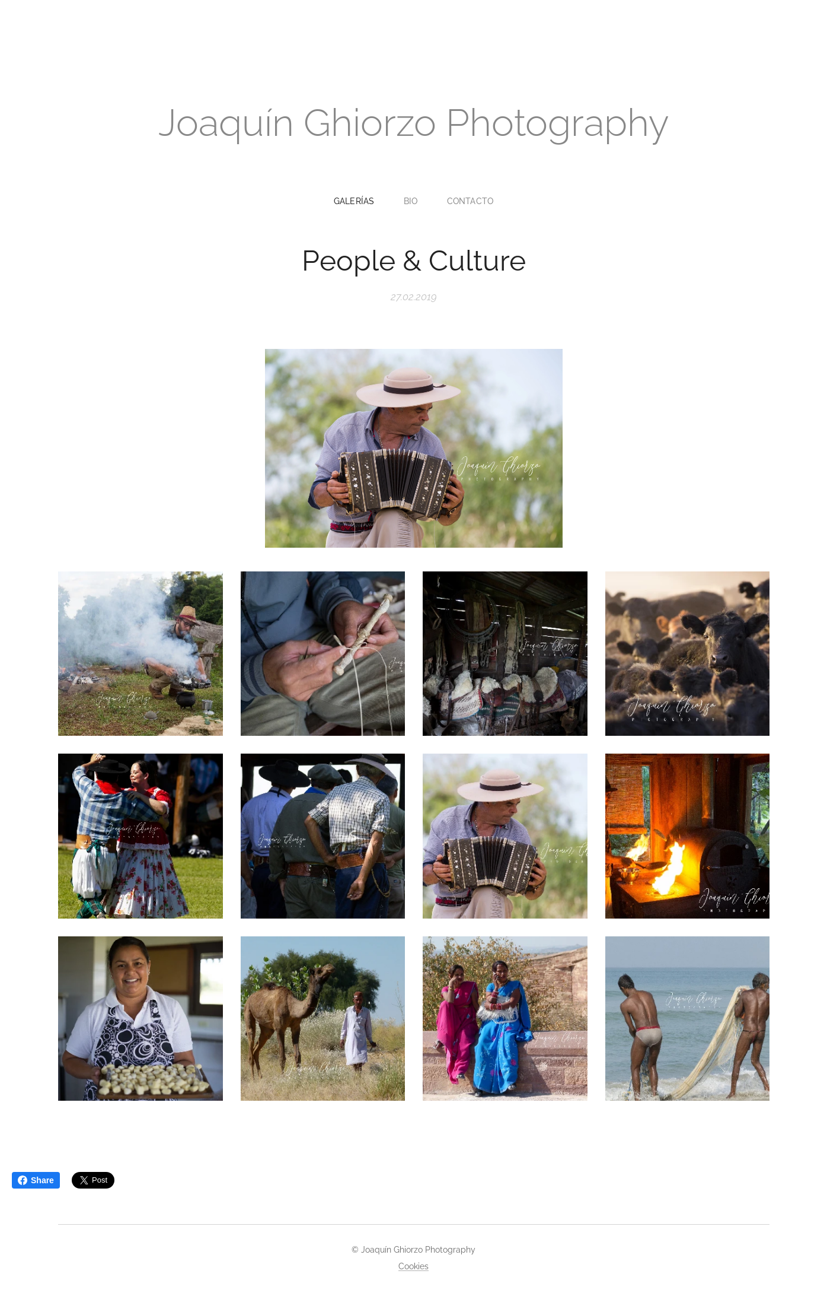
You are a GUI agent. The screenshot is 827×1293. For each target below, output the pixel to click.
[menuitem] (359, 201)
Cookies (413, 1266)
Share (36, 1180)
